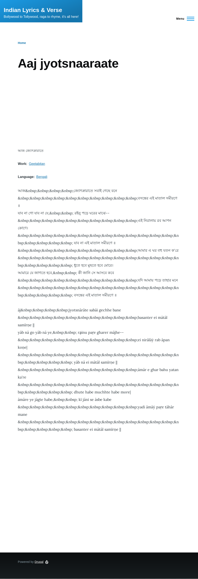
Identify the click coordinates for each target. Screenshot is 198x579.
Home (22, 43)
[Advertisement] (99, 109)
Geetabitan (37, 164)
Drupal (39, 561)
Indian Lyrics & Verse (33, 10)
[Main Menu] (184, 18)
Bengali (41, 177)
